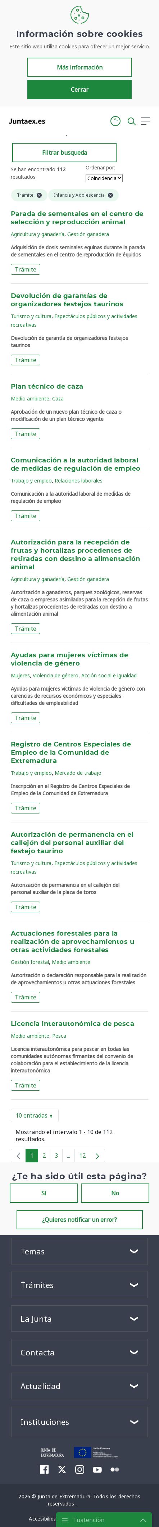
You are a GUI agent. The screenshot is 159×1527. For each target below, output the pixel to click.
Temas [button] (33, 1251)
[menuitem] (44, 1469)
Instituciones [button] (45, 1421)
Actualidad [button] (40, 1385)
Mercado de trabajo (78, 772)
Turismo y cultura (31, 316)
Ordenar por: (100, 167)
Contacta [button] (38, 1352)
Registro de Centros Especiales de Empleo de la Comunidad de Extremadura (71, 752)
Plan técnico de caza (47, 387)
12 (84, 1157)
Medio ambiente (30, 398)
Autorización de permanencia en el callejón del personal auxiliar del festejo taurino (72, 843)
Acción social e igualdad (109, 675)
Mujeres (20, 675)
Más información (80, 67)
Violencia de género (55, 675)
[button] (115, 121)
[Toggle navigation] (55, 121)
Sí (43, 1193)
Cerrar (79, 89)
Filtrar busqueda (64, 153)
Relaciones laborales (79, 480)
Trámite (25, 269)
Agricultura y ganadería (37, 234)
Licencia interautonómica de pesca (72, 1024)
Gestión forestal (30, 962)
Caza (58, 398)
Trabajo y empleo (31, 480)
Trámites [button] (37, 1284)
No (115, 1193)
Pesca (59, 1035)
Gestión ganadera (88, 234)
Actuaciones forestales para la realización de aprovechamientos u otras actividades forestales (72, 942)
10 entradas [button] (37, 1116)
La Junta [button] (36, 1318)
